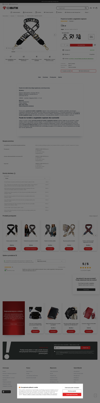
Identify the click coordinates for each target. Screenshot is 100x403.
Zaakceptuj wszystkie (72, 394)
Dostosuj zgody (72, 391)
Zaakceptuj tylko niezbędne (72, 387)
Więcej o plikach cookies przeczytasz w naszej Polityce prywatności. (40, 394)
